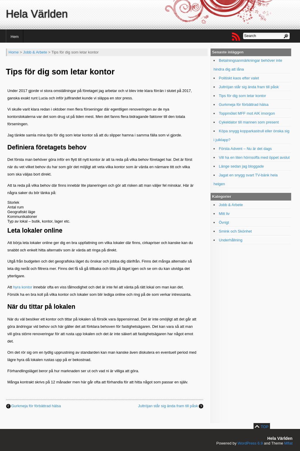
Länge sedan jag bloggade (241, 166)
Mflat (288, 443)
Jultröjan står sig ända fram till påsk (168, 406)
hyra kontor (22, 287)
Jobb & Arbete (35, 52)
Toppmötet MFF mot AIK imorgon (247, 113)
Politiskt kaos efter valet (239, 78)
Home (14, 52)
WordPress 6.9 (250, 443)
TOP (265, 427)
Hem (15, 36)
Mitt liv (224, 213)
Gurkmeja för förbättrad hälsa (36, 406)
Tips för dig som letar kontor (242, 95)
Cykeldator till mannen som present (249, 122)
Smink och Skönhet (235, 231)
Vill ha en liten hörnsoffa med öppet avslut (254, 157)
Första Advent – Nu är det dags (245, 148)
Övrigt (224, 222)
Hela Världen (37, 14)
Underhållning (230, 240)
